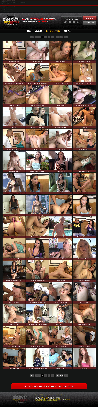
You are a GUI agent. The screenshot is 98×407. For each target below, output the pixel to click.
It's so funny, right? (60, 368)
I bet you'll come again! (37, 61)
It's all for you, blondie (61, 258)
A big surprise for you (14, 302)
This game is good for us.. (14, 171)
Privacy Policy (58, 399)
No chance (60, 193)
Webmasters (67, 399)
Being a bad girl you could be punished (37, 368)
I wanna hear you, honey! (14, 61)
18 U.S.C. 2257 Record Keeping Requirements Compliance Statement (50, 395)
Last (66, 37)
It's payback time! (37, 193)
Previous (37, 37)
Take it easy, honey (14, 324)
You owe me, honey (84, 215)
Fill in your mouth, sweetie (14, 346)
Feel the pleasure (84, 368)
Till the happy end (61, 280)
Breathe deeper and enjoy (37, 236)
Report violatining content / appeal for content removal (47, 400)
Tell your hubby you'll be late (84, 236)
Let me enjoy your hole (14, 368)
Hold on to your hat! (84, 193)
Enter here (45, 398)
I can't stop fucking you (84, 171)
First (32, 37)
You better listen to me (60, 346)
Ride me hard (14, 127)
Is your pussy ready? (14, 258)
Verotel (41, 397)
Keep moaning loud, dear (84, 324)
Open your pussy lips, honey (37, 105)
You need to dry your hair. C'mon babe (14, 193)
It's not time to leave (60, 149)
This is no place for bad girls (60, 236)
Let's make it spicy (60, 324)
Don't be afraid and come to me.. (84, 83)
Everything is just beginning (37, 258)
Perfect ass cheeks (14, 236)
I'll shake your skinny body (14, 105)
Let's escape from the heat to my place (37, 324)
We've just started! (60, 61)
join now (90, 18)
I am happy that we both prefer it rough (84, 105)
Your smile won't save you (84, 258)
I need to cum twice (60, 105)
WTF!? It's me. (84, 127)
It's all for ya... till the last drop (37, 171)
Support (63, 399)
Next (61, 37)
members (90, 23)
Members (38, 31)
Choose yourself (61, 171)
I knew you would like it (84, 280)
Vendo (46, 397)
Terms (53, 399)
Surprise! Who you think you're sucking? (37, 302)
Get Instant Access (53, 31)
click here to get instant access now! (49, 386)
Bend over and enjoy (37, 149)
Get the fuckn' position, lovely (61, 83)
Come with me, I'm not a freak (37, 127)
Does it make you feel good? (37, 346)
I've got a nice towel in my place (37, 215)
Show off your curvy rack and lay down (37, 83)
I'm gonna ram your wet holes (84, 61)
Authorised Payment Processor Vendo (43, 399)
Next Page (67, 31)
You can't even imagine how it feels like (14, 83)
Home (29, 31)
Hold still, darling (84, 302)
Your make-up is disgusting (84, 346)
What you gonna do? (84, 149)
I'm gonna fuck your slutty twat (14, 149)
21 (57, 37)
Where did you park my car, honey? (14, 280)
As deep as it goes (60, 215)
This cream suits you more (60, 302)
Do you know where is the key (37, 280)
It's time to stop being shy (14, 215)
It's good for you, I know (60, 127)
